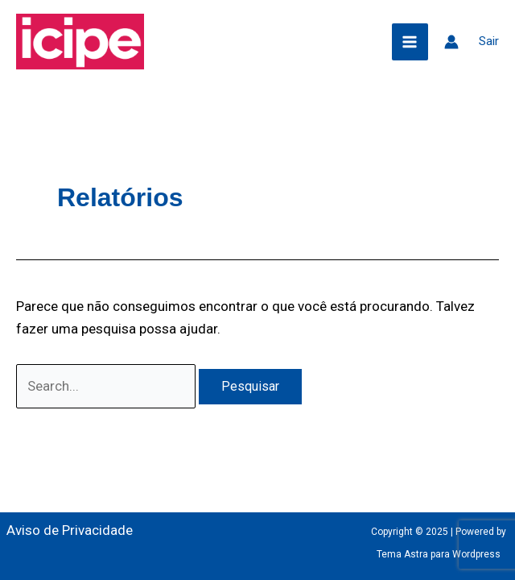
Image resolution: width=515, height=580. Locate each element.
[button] (367, 41)
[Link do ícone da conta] (451, 42)
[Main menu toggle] (410, 41)
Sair (489, 41)
